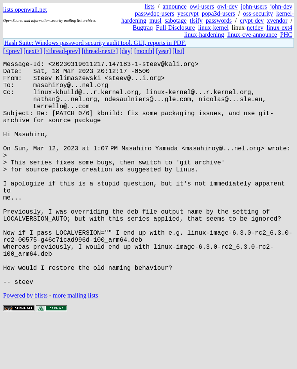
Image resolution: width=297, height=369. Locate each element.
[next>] (32, 51)
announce (175, 6)
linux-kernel (213, 27)
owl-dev (227, 6)
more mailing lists (75, 345)
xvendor (277, 20)
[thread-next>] (100, 51)
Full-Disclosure (175, 27)
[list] (178, 51)
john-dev (281, 6)
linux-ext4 (279, 27)
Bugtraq (143, 27)
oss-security (258, 13)
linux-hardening (204, 34)
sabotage (176, 20)
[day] (126, 51)
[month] (144, 51)
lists (149, 6)
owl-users (202, 6)
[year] (163, 51)
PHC (286, 34)
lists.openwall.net (25, 9)
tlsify (196, 20)
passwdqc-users (154, 13)
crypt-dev (252, 20)
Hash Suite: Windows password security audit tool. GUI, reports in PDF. (95, 42)
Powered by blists (25, 345)
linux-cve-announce (252, 34)
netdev (255, 27)
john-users (254, 6)
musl (155, 20)
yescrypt (187, 13)
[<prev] (12, 51)
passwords (219, 20)
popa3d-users (218, 13)
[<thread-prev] (61, 51)
